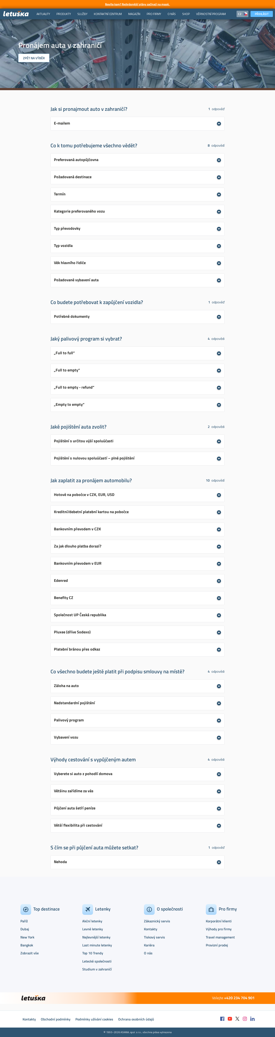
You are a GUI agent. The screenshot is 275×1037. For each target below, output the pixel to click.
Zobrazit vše (29, 953)
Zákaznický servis (157, 921)
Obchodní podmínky (55, 1019)
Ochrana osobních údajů (136, 1019)
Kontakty (150, 929)
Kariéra (149, 945)
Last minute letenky (97, 945)
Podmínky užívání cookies (94, 1019)
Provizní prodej (217, 945)
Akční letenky (92, 921)
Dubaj (24, 929)
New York (27, 937)
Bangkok (26, 945)
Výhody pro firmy (219, 929)
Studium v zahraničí (97, 969)
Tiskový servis (154, 937)
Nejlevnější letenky (96, 937)
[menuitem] (43, 14)
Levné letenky (92, 929)
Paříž (24, 921)
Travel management (220, 937)
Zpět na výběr (34, 58)
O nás (148, 953)
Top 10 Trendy (92, 953)
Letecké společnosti (97, 961)
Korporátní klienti (219, 921)
